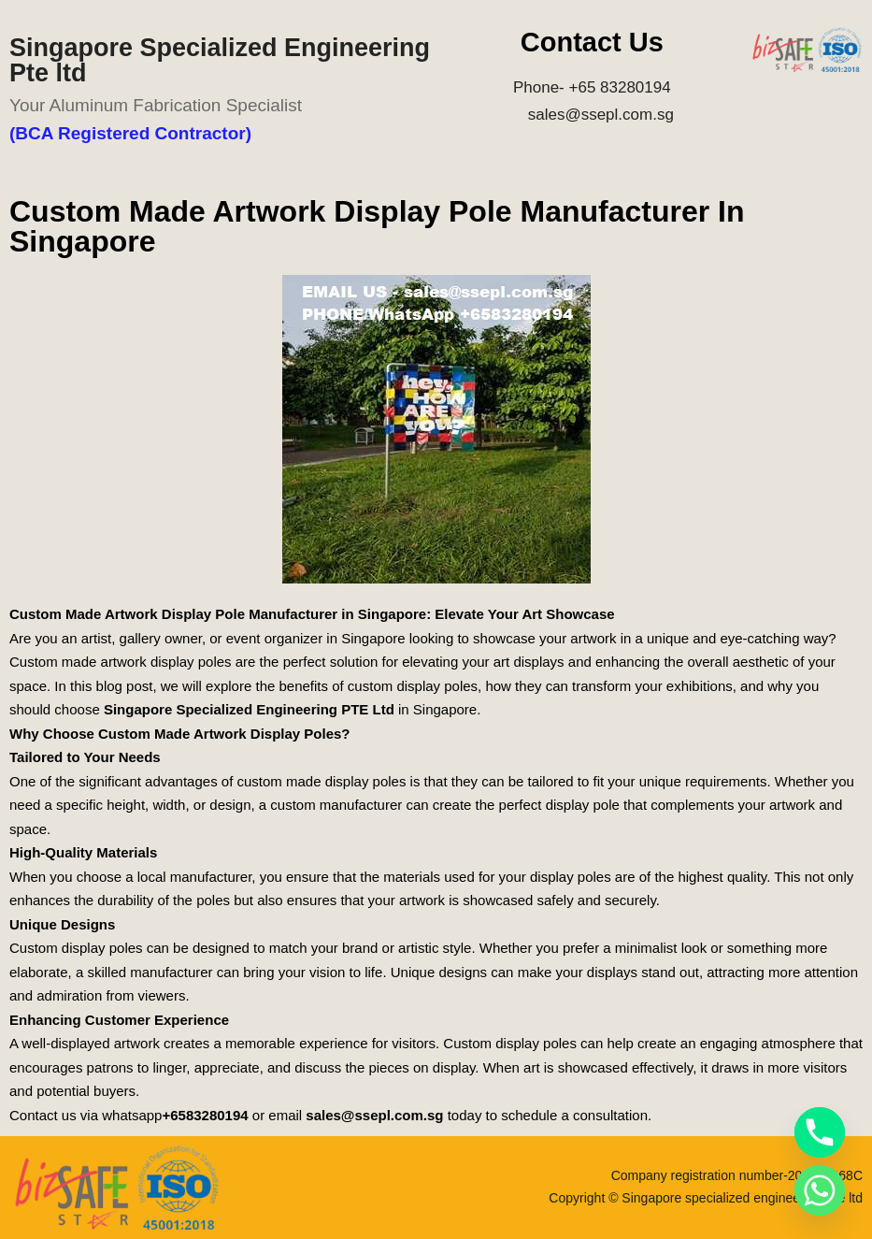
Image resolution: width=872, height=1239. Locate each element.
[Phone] (819, 1132)
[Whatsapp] (819, 1190)
